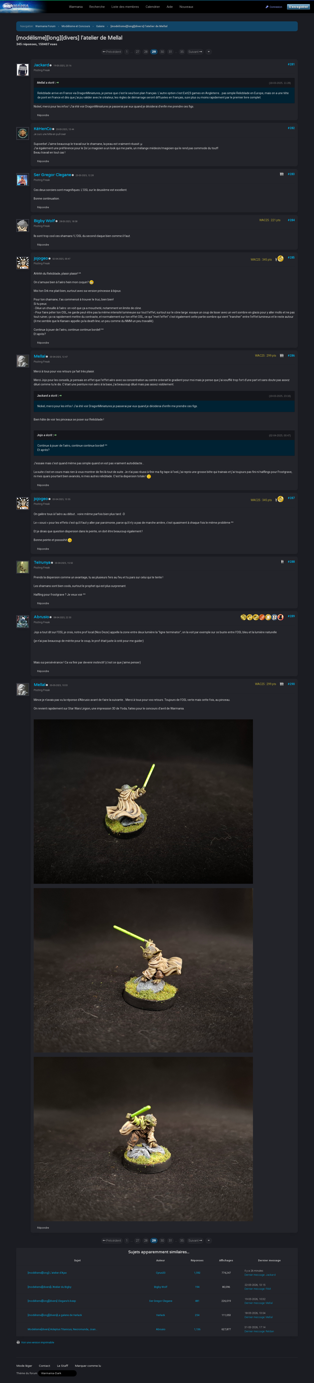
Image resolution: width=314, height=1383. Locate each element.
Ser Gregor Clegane (52, 174)
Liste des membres (125, 7)
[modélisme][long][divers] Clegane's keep (52, 1300)
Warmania (76, 7)
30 (162, 52)
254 (197, 1315)
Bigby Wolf (44, 220)
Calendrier (153, 7)
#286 (291, 355)
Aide (170, 7)
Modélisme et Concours (76, 26)
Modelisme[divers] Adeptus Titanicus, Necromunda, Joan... (62, 1329)
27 (137, 52)
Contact (44, 1366)
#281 (291, 64)
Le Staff (62, 1366)
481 (197, 1300)
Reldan (270, 1331)
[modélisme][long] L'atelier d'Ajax (47, 1272)
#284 (291, 220)
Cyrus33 (160, 1272)
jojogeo (41, 258)
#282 (291, 128)
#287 (291, 498)
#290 (291, 684)
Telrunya (42, 562)
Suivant (195, 52)
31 (170, 52)
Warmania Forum (45, 26)
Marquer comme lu (88, 1366)
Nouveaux (186, 7)
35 (182, 52)
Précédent (112, 52)
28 (145, 52)
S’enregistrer (298, 6)
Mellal (39, 356)
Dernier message (254, 1274)
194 (197, 1286)
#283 (291, 174)
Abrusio (41, 617)
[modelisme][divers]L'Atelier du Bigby (49, 1286)
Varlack (160, 1315)
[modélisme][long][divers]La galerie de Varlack (55, 1315)
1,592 (197, 1272)
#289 (291, 616)
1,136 (197, 1329)
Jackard (41, 65)
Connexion (274, 6)
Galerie (100, 26)
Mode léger (24, 1366)
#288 (291, 561)
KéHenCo (43, 128)
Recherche (97, 7)
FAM (268, 1288)
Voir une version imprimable (37, 1342)
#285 (291, 257)
